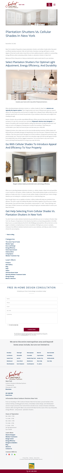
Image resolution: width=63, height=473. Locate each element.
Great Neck (20, 361)
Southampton (30, 364)
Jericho (18, 358)
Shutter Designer (10, 435)
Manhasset (10, 361)
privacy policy (25, 335)
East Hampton (20, 364)
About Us (8, 446)
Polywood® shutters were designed (42, 121)
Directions (8, 389)
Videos (7, 270)
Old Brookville (50, 358)
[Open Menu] (54, 5)
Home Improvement (11, 250)
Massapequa (30, 352)
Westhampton (10, 364)
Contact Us (9, 448)
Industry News (10, 252)
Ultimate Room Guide (12, 272)
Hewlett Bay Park (31, 358)
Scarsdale (29, 355)
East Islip (49, 361)
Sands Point (10, 358)
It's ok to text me (13, 325)
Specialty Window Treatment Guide (16, 274)
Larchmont (9, 355)
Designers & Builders (11, 442)
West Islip (39, 361)
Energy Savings (10, 276)
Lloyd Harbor (40, 355)
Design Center (10, 439)
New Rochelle (50, 352)
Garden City (40, 358)
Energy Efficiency (10, 248)
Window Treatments (11, 437)
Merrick (39, 352)
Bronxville (19, 355)
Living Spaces (9, 254)
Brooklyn (9, 352)
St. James (39, 364)
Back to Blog (10, 235)
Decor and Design (10, 246)
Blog (7, 266)
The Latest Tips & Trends (13, 242)
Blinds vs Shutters (11, 278)
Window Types (10, 244)
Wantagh (19, 352)
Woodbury (49, 355)
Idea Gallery (9, 264)
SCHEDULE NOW (31, 329)
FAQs (7, 268)
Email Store (9, 395)
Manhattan (30, 361)
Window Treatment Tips (12, 256)
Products (8, 262)
